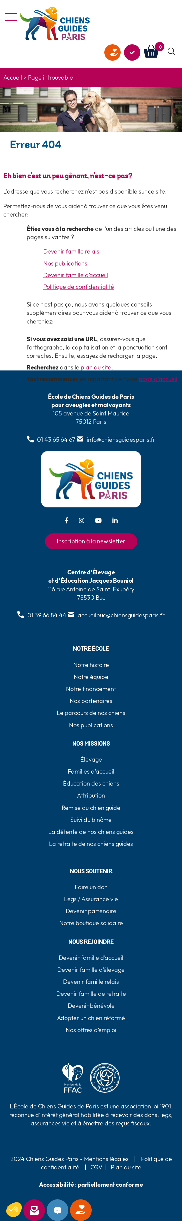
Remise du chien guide (91, 808)
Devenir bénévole (91, 1005)
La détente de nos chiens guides (91, 832)
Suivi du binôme (91, 820)
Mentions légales (106, 1159)
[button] (171, 51)
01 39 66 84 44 (46, 615)
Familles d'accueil (91, 771)
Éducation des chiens (91, 783)
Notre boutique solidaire (91, 923)
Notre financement (91, 689)
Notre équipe (91, 677)
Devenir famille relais (71, 251)
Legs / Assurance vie (91, 899)
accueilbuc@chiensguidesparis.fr (121, 615)
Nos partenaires (91, 701)
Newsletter (43, 1210)
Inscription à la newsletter (91, 541)
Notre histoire (91, 665)
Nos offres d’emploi (91, 1030)
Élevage (91, 759)
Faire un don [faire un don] (112, 52)
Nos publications (65, 263)
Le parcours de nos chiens (91, 713)
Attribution (91, 795)
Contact (66, 1210)
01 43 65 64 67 (56, 439)
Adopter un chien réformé (91, 1018)
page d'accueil (158, 379)
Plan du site (126, 1167)
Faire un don (90, 1210)
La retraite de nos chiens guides (91, 844)
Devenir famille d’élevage (91, 969)
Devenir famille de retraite (91, 993)
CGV (96, 1167)
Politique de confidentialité (78, 287)
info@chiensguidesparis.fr (121, 439)
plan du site (96, 367)
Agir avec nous (132, 52)
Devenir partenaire (91, 911)
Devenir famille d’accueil (75, 275)
